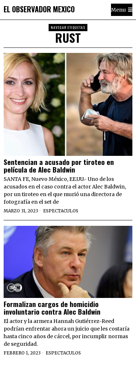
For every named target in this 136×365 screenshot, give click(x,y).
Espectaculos (60, 210)
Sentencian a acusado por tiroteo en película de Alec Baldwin (59, 165)
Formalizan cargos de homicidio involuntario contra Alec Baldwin (52, 307)
